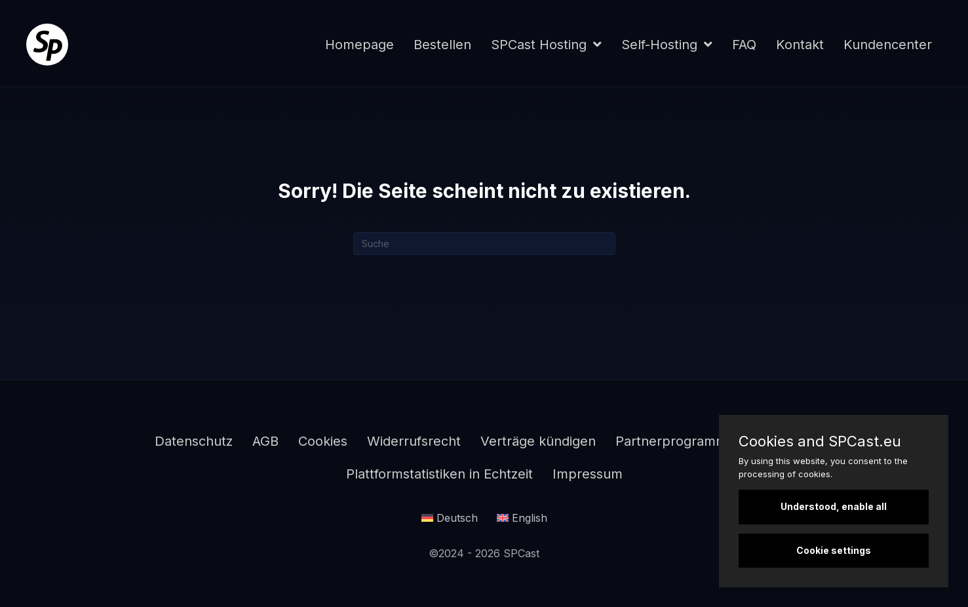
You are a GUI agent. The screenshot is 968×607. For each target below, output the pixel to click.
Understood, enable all (834, 506)
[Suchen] (484, 243)
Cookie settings (833, 550)
